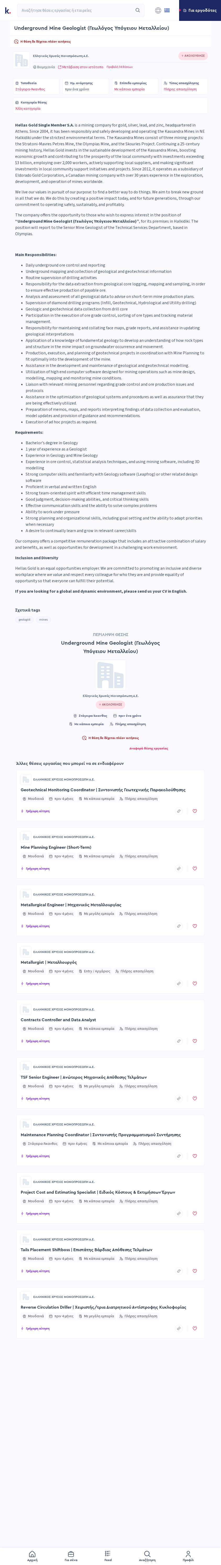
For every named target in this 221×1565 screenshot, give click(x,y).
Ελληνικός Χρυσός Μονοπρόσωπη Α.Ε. (61, 55)
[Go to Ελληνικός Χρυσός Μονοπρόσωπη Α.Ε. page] (21, 60)
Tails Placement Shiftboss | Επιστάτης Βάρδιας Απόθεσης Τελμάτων (86, 1250)
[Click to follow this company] (193, 56)
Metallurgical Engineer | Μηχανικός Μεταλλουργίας (71, 905)
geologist (24, 619)
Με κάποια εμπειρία (129, 89)
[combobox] (75, 10)
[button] (200, 10)
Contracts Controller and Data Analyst (58, 1020)
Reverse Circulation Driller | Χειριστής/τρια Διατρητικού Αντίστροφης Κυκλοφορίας (103, 1307)
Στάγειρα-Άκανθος (30, 89)
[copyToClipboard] (179, 811)
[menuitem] (32, 1556)
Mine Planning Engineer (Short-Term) (56, 847)
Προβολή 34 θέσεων (120, 67)
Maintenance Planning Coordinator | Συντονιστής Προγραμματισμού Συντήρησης (101, 1135)
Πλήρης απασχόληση (180, 89)
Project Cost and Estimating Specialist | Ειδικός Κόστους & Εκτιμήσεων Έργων (98, 1192)
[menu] (110, 1556)
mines (43, 619)
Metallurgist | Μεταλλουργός (49, 962)
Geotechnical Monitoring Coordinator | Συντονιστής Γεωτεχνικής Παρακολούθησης (103, 790)
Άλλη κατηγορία (28, 108)
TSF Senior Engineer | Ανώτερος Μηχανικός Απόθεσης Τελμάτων (84, 1077)
